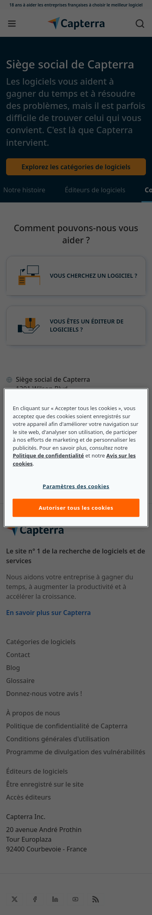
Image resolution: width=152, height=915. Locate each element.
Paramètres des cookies (76, 486)
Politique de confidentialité (48, 455)
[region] (76, 457)
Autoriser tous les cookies (76, 507)
